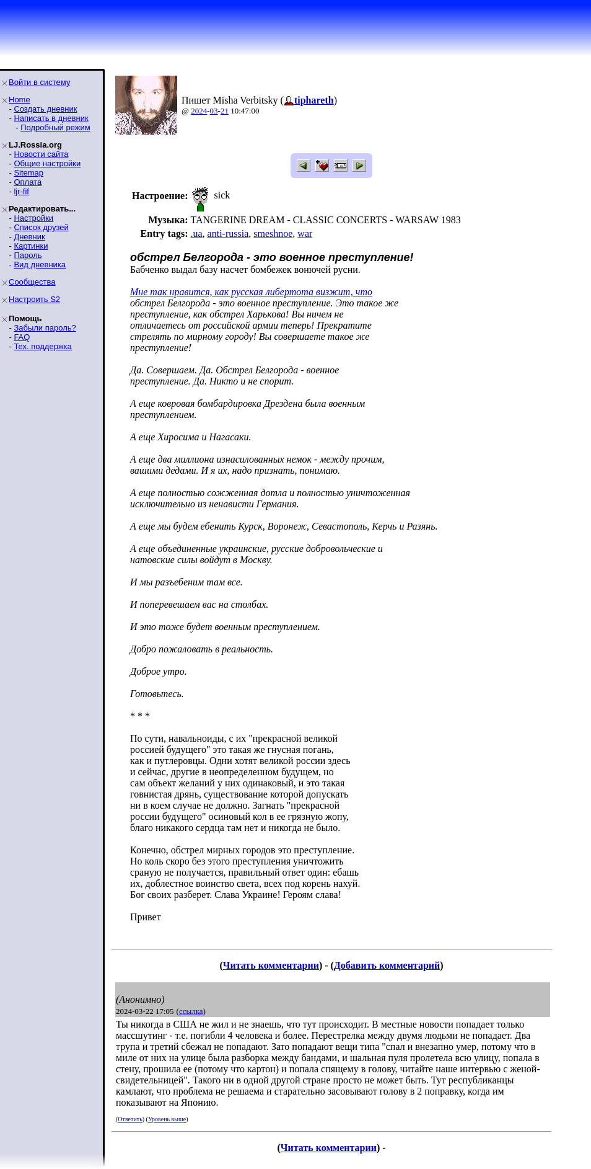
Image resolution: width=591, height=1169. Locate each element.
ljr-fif (21, 191)
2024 (199, 110)
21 (225, 110)
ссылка (191, 1011)
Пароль (28, 255)
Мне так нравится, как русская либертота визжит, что (251, 292)
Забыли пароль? (45, 327)
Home (19, 99)
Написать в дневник (51, 118)
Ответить (130, 1119)
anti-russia (228, 233)
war (304, 233)
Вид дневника (40, 264)
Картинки (31, 246)
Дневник (29, 236)
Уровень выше (167, 1119)
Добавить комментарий (387, 965)
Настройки (33, 218)
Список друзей (41, 227)
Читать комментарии (271, 965)
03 (214, 110)
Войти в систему (39, 82)
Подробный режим (55, 127)
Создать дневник (45, 108)
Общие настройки (47, 163)
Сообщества (32, 282)
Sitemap (28, 172)
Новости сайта (41, 154)
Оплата (28, 182)
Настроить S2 (34, 299)
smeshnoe (272, 233)
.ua (196, 233)
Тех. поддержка (42, 346)
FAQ (22, 337)
